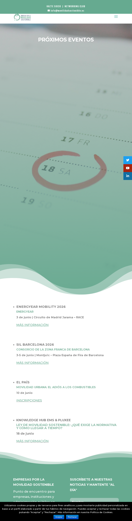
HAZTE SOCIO (54, 6)
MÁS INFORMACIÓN (32, 441)
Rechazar (72, 517)
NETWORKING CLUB (75, 6)
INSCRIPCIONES (29, 400)
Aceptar (58, 517)
